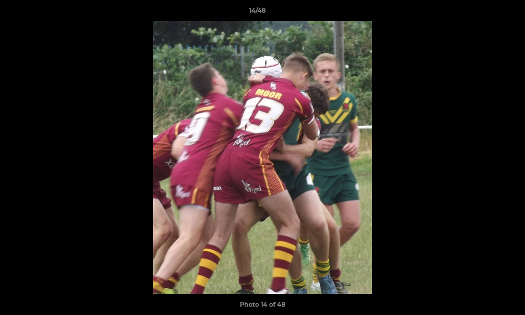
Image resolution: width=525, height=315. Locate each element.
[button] (488, 13)
